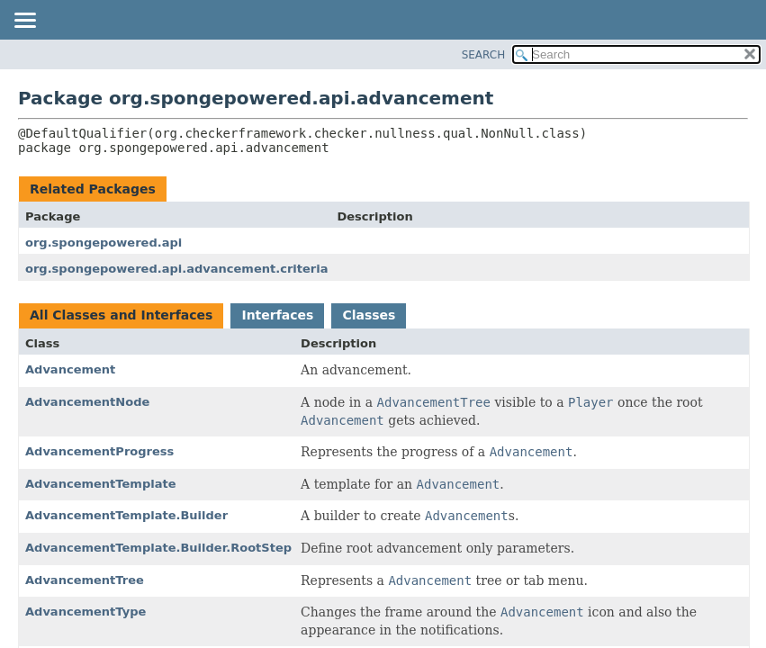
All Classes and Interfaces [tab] (121, 315)
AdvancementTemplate (100, 483)
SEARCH (484, 55)
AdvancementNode (87, 402)
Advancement (70, 369)
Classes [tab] (368, 315)
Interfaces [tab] (277, 315)
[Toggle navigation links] (24, 21)
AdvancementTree (84, 580)
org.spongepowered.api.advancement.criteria (176, 268)
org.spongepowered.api (103, 242)
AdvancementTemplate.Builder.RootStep (158, 547)
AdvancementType (85, 611)
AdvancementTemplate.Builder (126, 515)
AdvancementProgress (99, 451)
